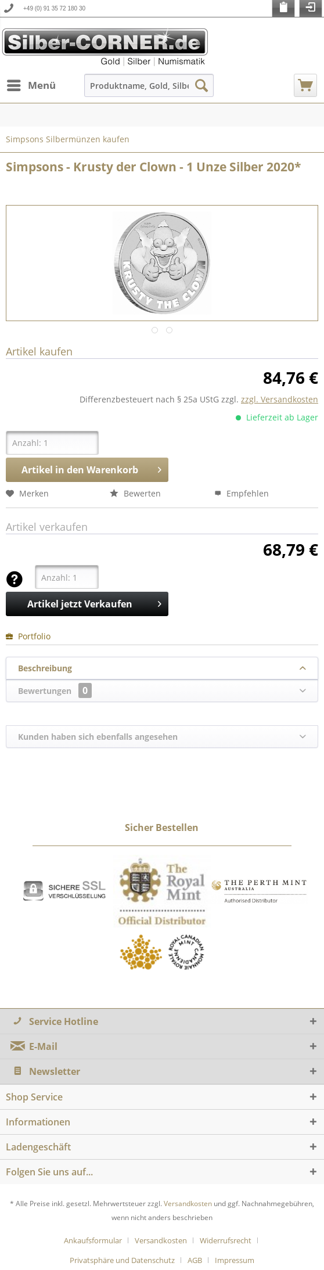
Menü (31, 84)
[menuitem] (31, 85)
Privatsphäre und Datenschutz (122, 1260)
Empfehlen (241, 493)
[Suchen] (201, 85)
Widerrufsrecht (225, 1240)
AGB (195, 1260)
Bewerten (135, 493)
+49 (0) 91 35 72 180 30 (54, 8)
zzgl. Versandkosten (279, 399)
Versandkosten (188, 1203)
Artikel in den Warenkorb (91, 468)
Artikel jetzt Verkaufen (94, 602)
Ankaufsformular (93, 1240)
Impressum (234, 1260)
